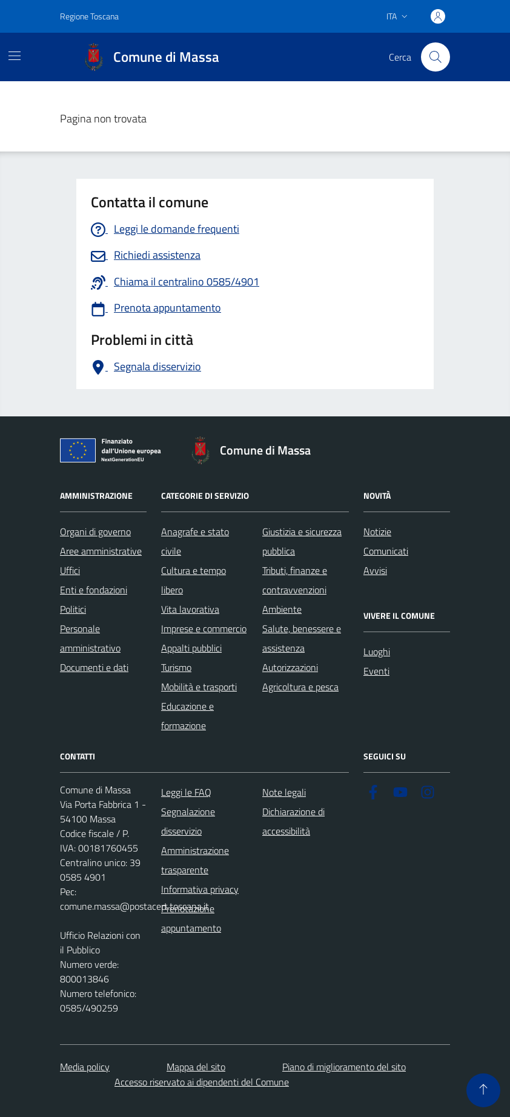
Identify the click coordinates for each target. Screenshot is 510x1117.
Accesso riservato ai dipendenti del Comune (201, 1082)
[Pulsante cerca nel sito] (435, 57)
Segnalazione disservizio (188, 821)
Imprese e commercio (204, 628)
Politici (73, 609)
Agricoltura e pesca (300, 686)
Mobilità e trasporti (199, 686)
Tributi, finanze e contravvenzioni (294, 580)
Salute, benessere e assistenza (301, 638)
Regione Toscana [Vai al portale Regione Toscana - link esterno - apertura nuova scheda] (89, 16)
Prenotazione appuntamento (191, 918)
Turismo (176, 667)
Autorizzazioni (290, 667)
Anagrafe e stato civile (195, 541)
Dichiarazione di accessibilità (293, 821)
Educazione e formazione (187, 716)
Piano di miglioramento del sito (344, 1066)
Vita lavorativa (190, 609)
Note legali (284, 792)
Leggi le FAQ (186, 792)
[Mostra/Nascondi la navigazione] (14, 55)
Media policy (85, 1066)
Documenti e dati (94, 667)
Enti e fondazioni (93, 589)
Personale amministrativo (90, 638)
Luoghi (376, 651)
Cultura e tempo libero (193, 580)
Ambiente (282, 609)
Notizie (377, 531)
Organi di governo (95, 531)
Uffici (70, 570)
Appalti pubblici (191, 648)
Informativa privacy (200, 889)
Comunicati (385, 551)
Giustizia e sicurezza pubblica (302, 541)
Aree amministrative (101, 551)
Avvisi (375, 570)
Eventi (376, 671)
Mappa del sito (196, 1066)
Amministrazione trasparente (195, 860)
